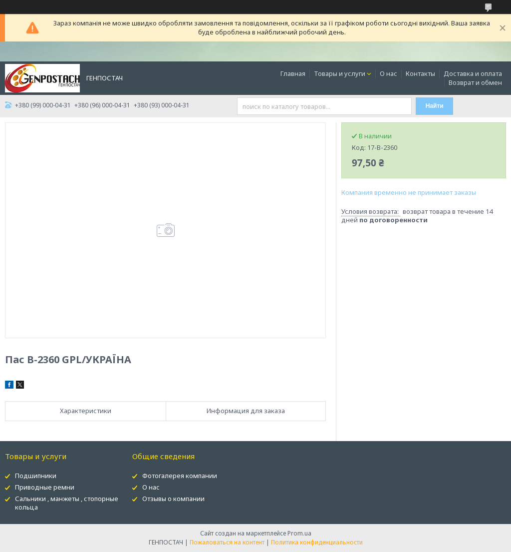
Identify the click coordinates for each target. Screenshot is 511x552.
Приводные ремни (44, 487)
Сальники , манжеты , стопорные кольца (66, 503)
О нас (388, 73)
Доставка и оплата (473, 73)
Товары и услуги (339, 73)
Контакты (420, 73)
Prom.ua (299, 533)
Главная (292, 73)
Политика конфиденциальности (317, 542)
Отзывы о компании (173, 498)
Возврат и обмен (475, 82)
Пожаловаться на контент (227, 542)
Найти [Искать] (435, 105)
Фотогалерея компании (179, 475)
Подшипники (35, 475)
